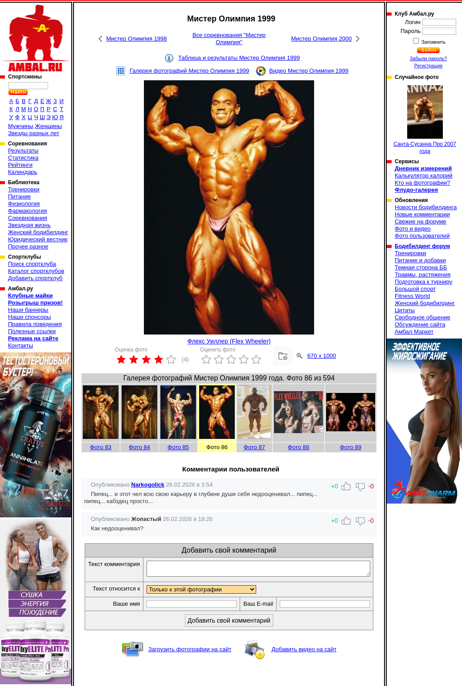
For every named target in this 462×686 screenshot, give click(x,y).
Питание (19, 196)
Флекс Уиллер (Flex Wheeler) (229, 341)
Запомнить (433, 42)
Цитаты (405, 310)
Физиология (24, 203)
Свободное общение (422, 317)
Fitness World (412, 296)
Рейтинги (20, 164)
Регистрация (428, 65)
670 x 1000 (321, 355)
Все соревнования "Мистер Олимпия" (229, 38)
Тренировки (23, 189)
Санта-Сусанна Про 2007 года (424, 119)
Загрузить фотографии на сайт (190, 664)
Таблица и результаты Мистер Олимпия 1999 (239, 57)
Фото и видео (413, 228)
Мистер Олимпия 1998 (136, 38)
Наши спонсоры (29, 317)
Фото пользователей (422, 235)
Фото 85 (178, 447)
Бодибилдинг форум (422, 246)
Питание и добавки (420, 260)
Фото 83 (100, 447)
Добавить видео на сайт (303, 664)
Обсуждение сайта (420, 324)
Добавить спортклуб (35, 278)
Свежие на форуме (420, 221)
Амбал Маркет (414, 331)
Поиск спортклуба (32, 263)
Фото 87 (254, 447)
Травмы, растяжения (422, 274)
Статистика (23, 157)
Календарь (22, 172)
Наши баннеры (28, 309)
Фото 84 (139, 447)
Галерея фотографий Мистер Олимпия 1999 (189, 70)
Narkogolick (147, 484)
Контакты (20, 345)
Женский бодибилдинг (38, 232)
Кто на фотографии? (422, 182)
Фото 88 (298, 447)
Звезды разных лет (33, 133)
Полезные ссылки (32, 331)
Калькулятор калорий (424, 175)
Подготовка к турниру (423, 281)
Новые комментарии (422, 214)
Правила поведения (35, 324)
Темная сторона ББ (421, 267)
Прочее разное (28, 246)
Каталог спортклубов (36, 271)
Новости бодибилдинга (426, 207)
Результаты (23, 150)
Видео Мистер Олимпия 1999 (308, 70)
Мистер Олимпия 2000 (321, 38)
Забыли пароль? (428, 58)
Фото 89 (350, 447)
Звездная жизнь (29, 225)
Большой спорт (415, 288)
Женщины (48, 126)
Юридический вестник (37, 239)
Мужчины (20, 126)
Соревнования (27, 218)
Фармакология (27, 210)
